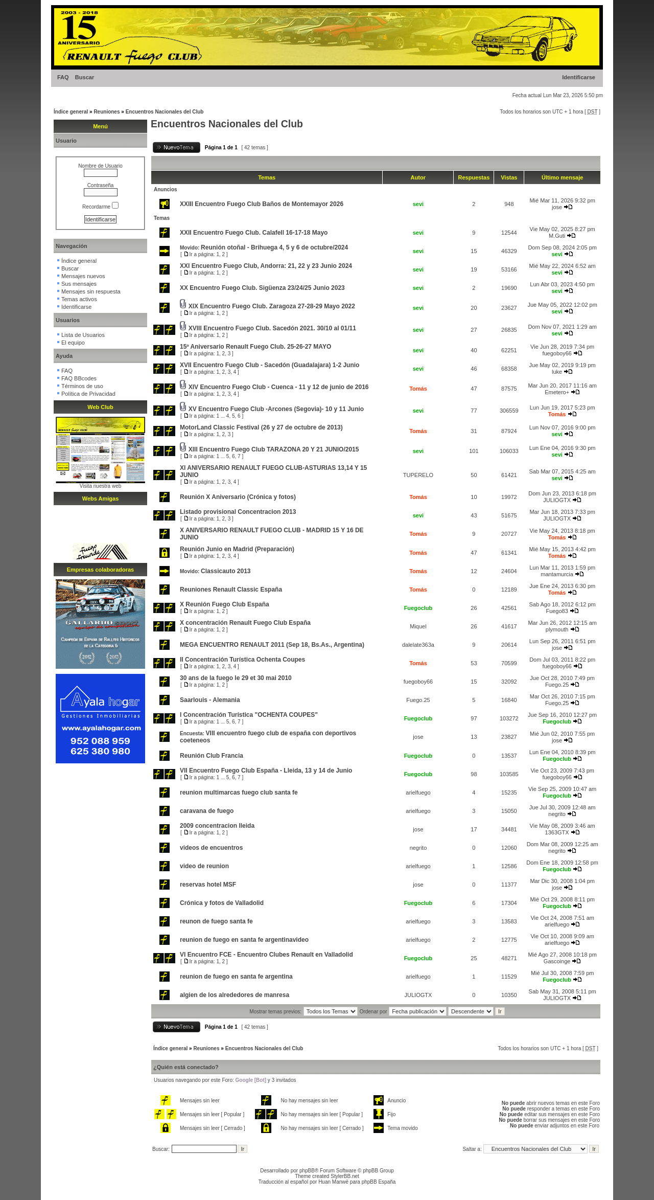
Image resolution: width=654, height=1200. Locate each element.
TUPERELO (418, 475)
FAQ (63, 77)
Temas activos (79, 299)
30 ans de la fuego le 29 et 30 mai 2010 (236, 678)
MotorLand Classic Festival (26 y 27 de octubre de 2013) (261, 427)
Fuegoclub (418, 608)
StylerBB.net (345, 1176)
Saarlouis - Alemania (210, 700)
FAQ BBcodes (79, 378)
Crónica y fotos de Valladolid (222, 903)
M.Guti (557, 236)
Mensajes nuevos (83, 276)
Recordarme (100, 207)
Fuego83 (557, 611)
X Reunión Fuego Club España (224, 604)
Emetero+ (557, 392)
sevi (418, 204)
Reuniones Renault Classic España (231, 589)
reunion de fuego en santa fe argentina (236, 976)
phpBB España (379, 1182)
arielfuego (418, 792)
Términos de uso (82, 386)
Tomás (418, 389)
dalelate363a (418, 645)
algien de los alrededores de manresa (234, 995)
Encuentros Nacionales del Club (165, 112)
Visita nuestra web (101, 486)
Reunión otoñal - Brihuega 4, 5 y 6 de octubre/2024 (274, 247)
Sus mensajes (79, 284)
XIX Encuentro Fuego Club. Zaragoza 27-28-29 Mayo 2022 (272, 306)
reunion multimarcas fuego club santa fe (239, 792)
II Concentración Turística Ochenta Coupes (242, 659)
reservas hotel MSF (208, 884)
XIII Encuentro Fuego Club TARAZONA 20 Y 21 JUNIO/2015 (274, 449)
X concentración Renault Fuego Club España (245, 622)
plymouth (557, 629)
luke (557, 372)
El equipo (73, 342)
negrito (557, 814)
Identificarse (578, 77)
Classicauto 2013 (225, 571)
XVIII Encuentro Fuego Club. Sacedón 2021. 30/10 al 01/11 (272, 328)
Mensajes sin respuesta (91, 291)
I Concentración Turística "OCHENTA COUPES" (249, 714)
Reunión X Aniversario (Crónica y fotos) (238, 497)
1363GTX (557, 832)
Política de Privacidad (88, 394)
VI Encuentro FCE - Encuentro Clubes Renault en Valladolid (266, 954)
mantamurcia (557, 574)
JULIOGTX (557, 500)
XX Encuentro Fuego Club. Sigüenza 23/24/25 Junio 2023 (262, 287)
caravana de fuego (206, 810)
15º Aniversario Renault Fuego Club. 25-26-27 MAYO (255, 346)
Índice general (71, 112)
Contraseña (100, 185)
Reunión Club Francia (211, 755)
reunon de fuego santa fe (216, 921)
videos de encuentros (211, 847)
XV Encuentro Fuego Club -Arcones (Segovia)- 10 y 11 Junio (276, 409)
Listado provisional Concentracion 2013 (238, 511)
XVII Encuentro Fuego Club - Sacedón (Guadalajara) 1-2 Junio (269, 365)
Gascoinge (557, 961)
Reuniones (107, 112)
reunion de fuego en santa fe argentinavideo (244, 939)
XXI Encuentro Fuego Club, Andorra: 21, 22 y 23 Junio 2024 (266, 265)
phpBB (307, 1170)
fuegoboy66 (557, 353)
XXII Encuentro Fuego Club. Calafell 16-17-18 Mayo (254, 232)
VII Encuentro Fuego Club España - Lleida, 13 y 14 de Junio (266, 770)
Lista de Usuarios (83, 335)
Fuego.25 (557, 685)
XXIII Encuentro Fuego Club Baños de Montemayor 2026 (261, 204)
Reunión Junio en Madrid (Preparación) (237, 549)
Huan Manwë (333, 1182)
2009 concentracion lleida (217, 825)
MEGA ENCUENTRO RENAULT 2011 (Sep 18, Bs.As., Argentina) (272, 644)
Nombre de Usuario (100, 166)
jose (557, 207)
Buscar (84, 77)
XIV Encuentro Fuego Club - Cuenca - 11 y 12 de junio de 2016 (279, 387)
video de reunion (204, 866)
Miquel (418, 626)
